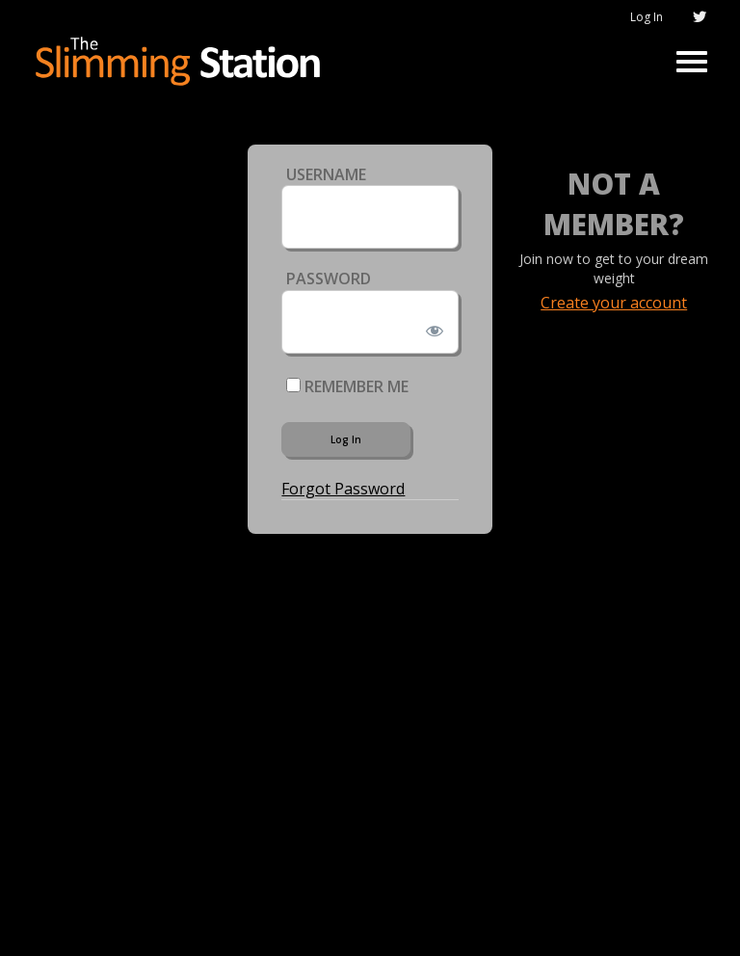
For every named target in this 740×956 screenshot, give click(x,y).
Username (326, 174)
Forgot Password (343, 488)
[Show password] (430, 326)
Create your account (614, 302)
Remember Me (347, 386)
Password (328, 278)
